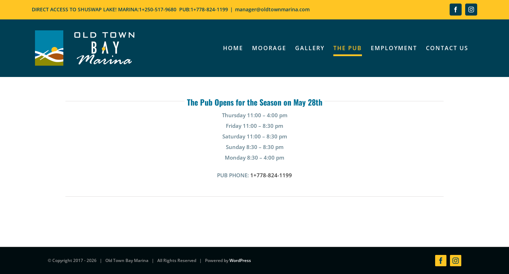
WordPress (240, 260)
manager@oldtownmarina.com (272, 9)
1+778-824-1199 (209, 9)
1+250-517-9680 (157, 9)
